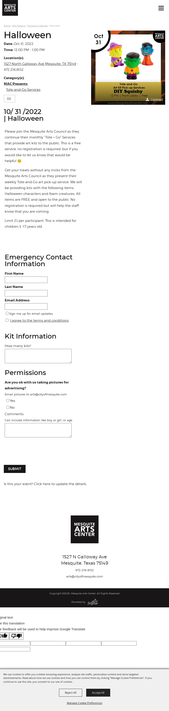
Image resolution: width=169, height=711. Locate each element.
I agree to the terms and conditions (39, 321)
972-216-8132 (84, 570)
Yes (12, 401)
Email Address (17, 300)
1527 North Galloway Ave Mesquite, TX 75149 (40, 64)
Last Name (14, 287)
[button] (128, 68)
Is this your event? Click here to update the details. (45, 484)
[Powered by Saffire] (93, 602)
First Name (14, 273)
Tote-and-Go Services (37, 26)
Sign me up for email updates (31, 313)
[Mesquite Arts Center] (10, 8)
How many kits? (18, 346)
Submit (14, 469)
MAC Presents (18, 26)
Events (7, 26)
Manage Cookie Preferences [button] (84, 703)
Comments (14, 414)
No (12, 408)
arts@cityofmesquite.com (84, 576)
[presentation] (36, 453)
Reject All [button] (70, 692)
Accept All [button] (98, 692)
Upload (157, 100)
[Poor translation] (16, 636)
